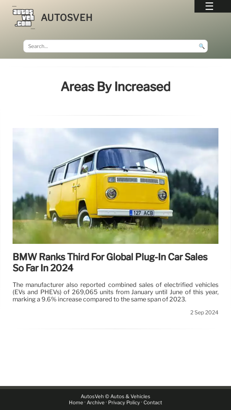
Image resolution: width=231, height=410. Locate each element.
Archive (96, 402)
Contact (152, 402)
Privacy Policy (124, 402)
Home (76, 402)
